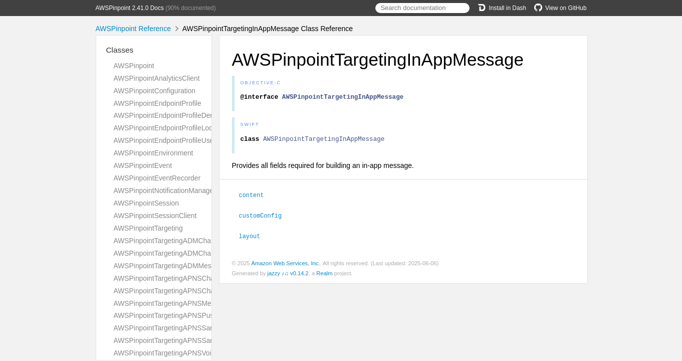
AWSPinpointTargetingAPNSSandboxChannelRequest (197, 328)
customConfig (265, 218)
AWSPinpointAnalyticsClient (157, 78)
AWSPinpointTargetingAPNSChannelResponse (186, 291)
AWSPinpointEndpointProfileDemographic (178, 115)
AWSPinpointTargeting (148, 228)
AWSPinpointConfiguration (155, 91)
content (256, 198)
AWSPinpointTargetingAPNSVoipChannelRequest (190, 353)
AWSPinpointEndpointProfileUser (165, 140)
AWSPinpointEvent (143, 165)
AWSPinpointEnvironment (153, 153)
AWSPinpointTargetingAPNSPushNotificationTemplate (197, 315)
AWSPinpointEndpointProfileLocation (171, 128)
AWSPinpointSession (146, 203)
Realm (324, 275)
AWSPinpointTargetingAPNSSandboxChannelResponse (200, 340)
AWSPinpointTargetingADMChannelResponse (185, 253)
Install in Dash (502, 8)
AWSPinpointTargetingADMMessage (170, 266)
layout (254, 238)
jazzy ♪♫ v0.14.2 (287, 275)
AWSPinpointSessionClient (155, 216)
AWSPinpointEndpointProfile (157, 103)
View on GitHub (560, 8)
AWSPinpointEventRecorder (157, 178)
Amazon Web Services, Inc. (285, 265)
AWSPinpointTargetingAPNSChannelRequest (184, 278)
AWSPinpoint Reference (133, 29)
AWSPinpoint (134, 66)
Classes (120, 50)
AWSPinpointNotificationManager (165, 191)
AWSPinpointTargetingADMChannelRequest (182, 241)
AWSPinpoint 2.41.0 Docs (130, 8)
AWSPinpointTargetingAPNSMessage (172, 303)
